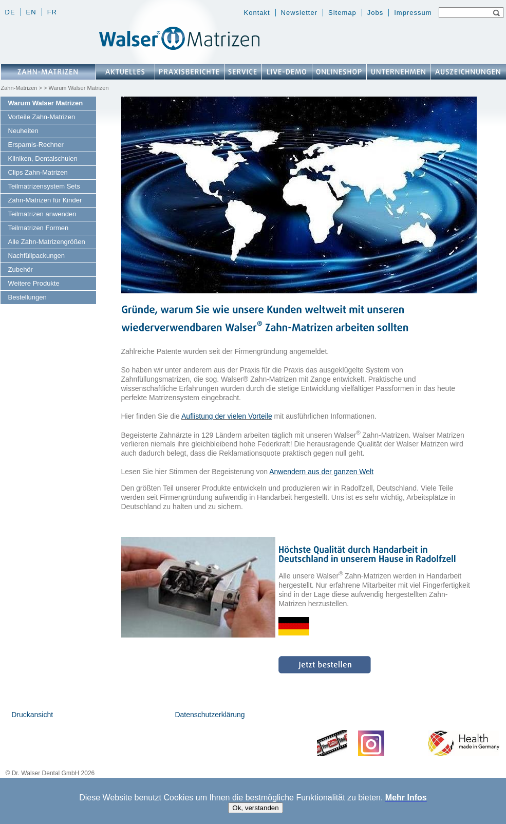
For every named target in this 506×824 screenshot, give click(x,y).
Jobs (375, 12)
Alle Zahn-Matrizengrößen (46, 242)
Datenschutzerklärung (210, 714)
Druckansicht (32, 714)
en (31, 12)
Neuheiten (23, 131)
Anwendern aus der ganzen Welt (321, 471)
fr (52, 12)
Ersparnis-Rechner (36, 144)
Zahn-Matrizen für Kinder (45, 200)
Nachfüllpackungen (36, 255)
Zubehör (20, 269)
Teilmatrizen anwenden (42, 214)
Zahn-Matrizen (19, 88)
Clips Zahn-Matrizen (38, 172)
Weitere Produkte (34, 283)
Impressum (413, 12)
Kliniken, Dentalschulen (43, 158)
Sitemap (342, 12)
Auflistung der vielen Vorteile (226, 416)
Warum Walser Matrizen (45, 103)
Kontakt (257, 12)
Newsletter (299, 12)
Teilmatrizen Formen (38, 228)
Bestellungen (27, 297)
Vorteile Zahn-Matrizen (42, 117)
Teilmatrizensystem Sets (44, 186)
